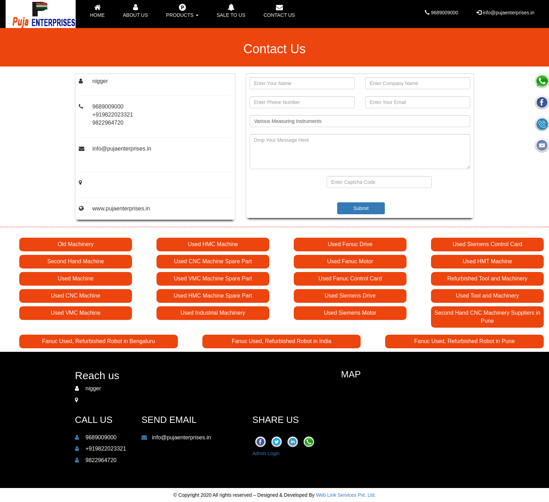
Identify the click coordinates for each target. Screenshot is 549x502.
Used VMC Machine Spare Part (213, 278)
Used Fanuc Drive (350, 244)
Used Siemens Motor (350, 313)
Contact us (279, 11)
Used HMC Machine (213, 244)
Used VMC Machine (75, 313)
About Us (135, 11)
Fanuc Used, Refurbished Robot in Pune (464, 341)
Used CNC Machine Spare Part (213, 261)
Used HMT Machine (487, 261)
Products (182, 11)
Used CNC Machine (75, 296)
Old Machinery (75, 244)
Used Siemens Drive (350, 296)
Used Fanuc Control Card (350, 278)
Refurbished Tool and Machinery (487, 278)
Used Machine (75, 278)
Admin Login (266, 453)
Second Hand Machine (75, 261)
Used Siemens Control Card (487, 244)
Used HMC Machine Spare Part (213, 296)
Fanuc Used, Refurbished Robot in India (282, 341)
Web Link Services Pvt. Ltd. (346, 495)
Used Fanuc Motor (350, 261)
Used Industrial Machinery (213, 313)
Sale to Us (231, 11)
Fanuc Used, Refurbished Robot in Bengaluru (98, 341)
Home (97, 11)
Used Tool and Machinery (487, 296)
